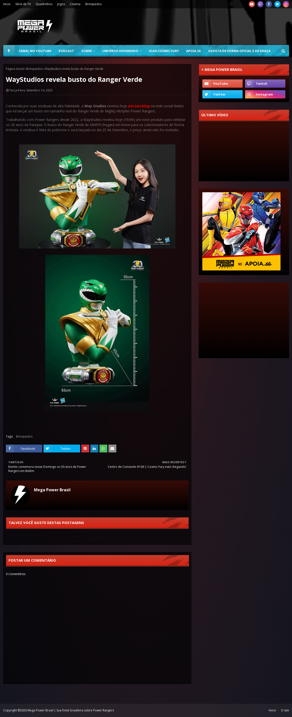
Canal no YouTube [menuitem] (35, 51)
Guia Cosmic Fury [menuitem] (164, 51)
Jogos (61, 4)
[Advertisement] (200, 27)
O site (285, 710)
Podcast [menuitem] (66, 51)
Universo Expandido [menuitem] (120, 51)
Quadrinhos (44, 4)
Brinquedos (93, 4)
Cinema (75, 4)
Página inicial (15, 69)
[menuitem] (9, 51)
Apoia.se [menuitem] (193, 51)
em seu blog (139, 106)
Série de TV (23, 4)
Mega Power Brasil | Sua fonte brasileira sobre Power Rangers (71, 710)
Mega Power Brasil (52, 489)
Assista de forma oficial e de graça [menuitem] (239, 51)
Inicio (7, 4)
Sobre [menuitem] (86, 51)
